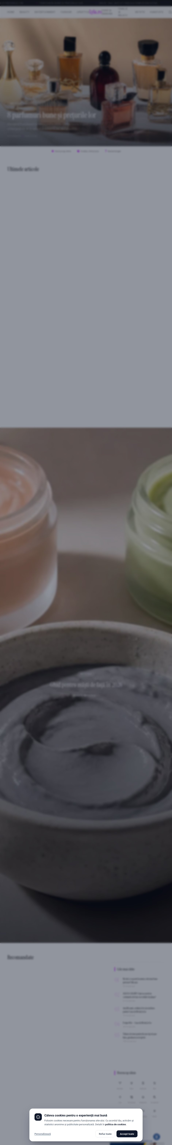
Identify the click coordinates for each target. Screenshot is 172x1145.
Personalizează (43, 1134)
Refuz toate (105, 1133)
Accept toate (127, 1133)
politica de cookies (115, 1124)
